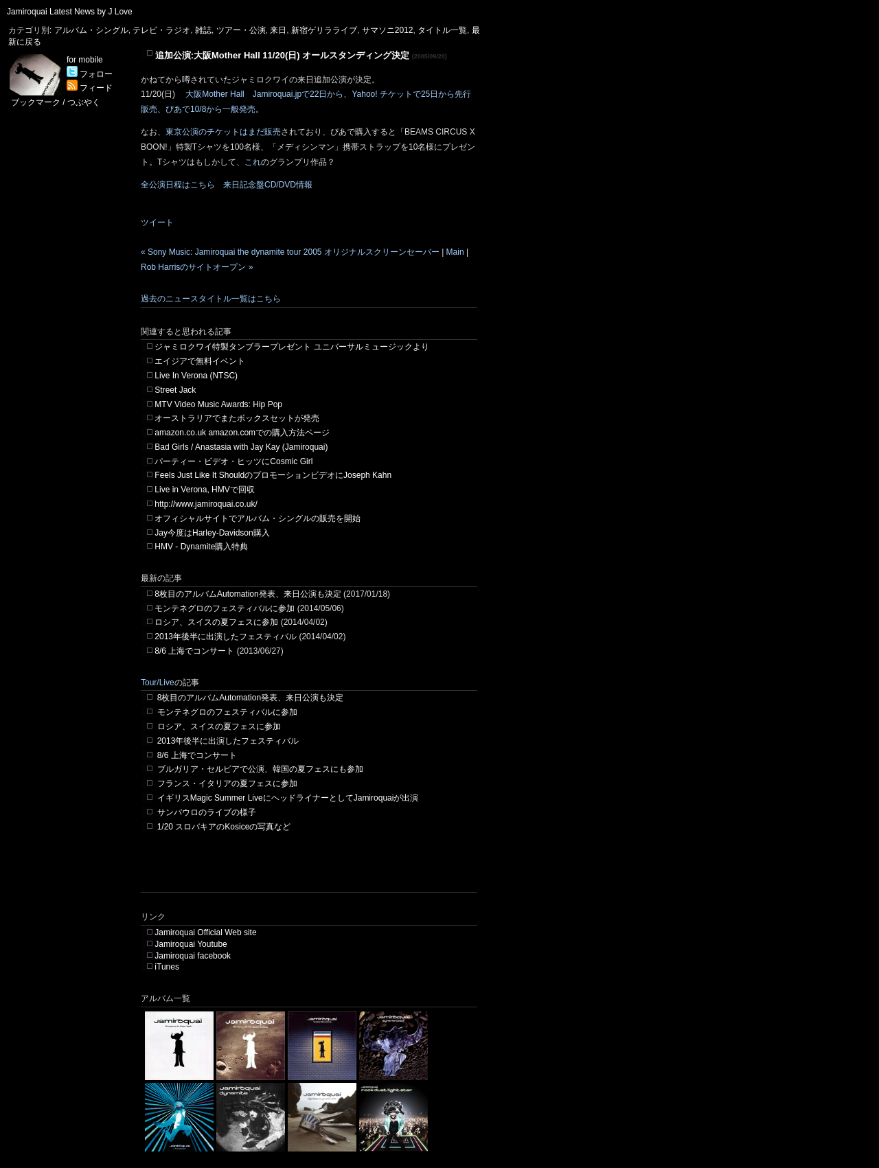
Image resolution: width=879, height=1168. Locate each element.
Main (455, 252)
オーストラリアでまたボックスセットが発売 (237, 418)
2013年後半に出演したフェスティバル (226, 636)
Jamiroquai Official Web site (205, 932)
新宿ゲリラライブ (324, 30)
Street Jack (175, 390)
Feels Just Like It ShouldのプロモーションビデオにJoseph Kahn (273, 475)
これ (252, 162)
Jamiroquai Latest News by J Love (70, 11)
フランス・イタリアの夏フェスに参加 (227, 783)
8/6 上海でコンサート (194, 651)
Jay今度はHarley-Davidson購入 (212, 533)
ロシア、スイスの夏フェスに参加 (216, 622)
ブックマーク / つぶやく (55, 102)
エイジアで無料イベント (200, 361)
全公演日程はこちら (178, 185)
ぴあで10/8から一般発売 (210, 109)
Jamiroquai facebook (193, 956)
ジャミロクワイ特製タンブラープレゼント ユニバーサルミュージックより (292, 347)
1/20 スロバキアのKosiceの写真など (224, 827)
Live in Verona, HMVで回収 (204, 489)
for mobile (85, 60)
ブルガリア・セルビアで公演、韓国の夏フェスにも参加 (260, 769)
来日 (278, 30)
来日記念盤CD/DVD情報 (267, 185)
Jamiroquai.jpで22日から (298, 94)
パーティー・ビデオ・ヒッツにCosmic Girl (233, 461)
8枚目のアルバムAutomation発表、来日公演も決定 (248, 594)
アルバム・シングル (91, 30)
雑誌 (203, 30)
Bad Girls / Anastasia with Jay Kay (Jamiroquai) (241, 447)
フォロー (90, 74)
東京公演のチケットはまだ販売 (223, 132)
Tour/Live (157, 682)
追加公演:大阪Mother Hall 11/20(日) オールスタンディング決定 (282, 55)
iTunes (167, 967)
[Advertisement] (301, 871)
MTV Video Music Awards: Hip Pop (218, 404)
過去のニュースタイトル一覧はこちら (211, 299)
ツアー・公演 (241, 30)
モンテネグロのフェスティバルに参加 (225, 608)
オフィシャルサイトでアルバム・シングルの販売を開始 (258, 518)
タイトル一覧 (442, 30)
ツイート (157, 222)
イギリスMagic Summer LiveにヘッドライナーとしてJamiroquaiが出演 (288, 798)
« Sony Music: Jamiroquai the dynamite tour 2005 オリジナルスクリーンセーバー (290, 252)
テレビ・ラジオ (161, 30)
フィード (90, 88)
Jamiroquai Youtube (191, 944)
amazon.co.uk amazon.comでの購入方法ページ (242, 432)
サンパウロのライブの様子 (206, 812)
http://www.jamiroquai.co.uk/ (206, 504)
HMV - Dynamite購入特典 (201, 546)
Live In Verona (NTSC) (196, 375)
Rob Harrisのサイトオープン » (197, 267)
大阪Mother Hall (214, 94)
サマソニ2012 (387, 30)
